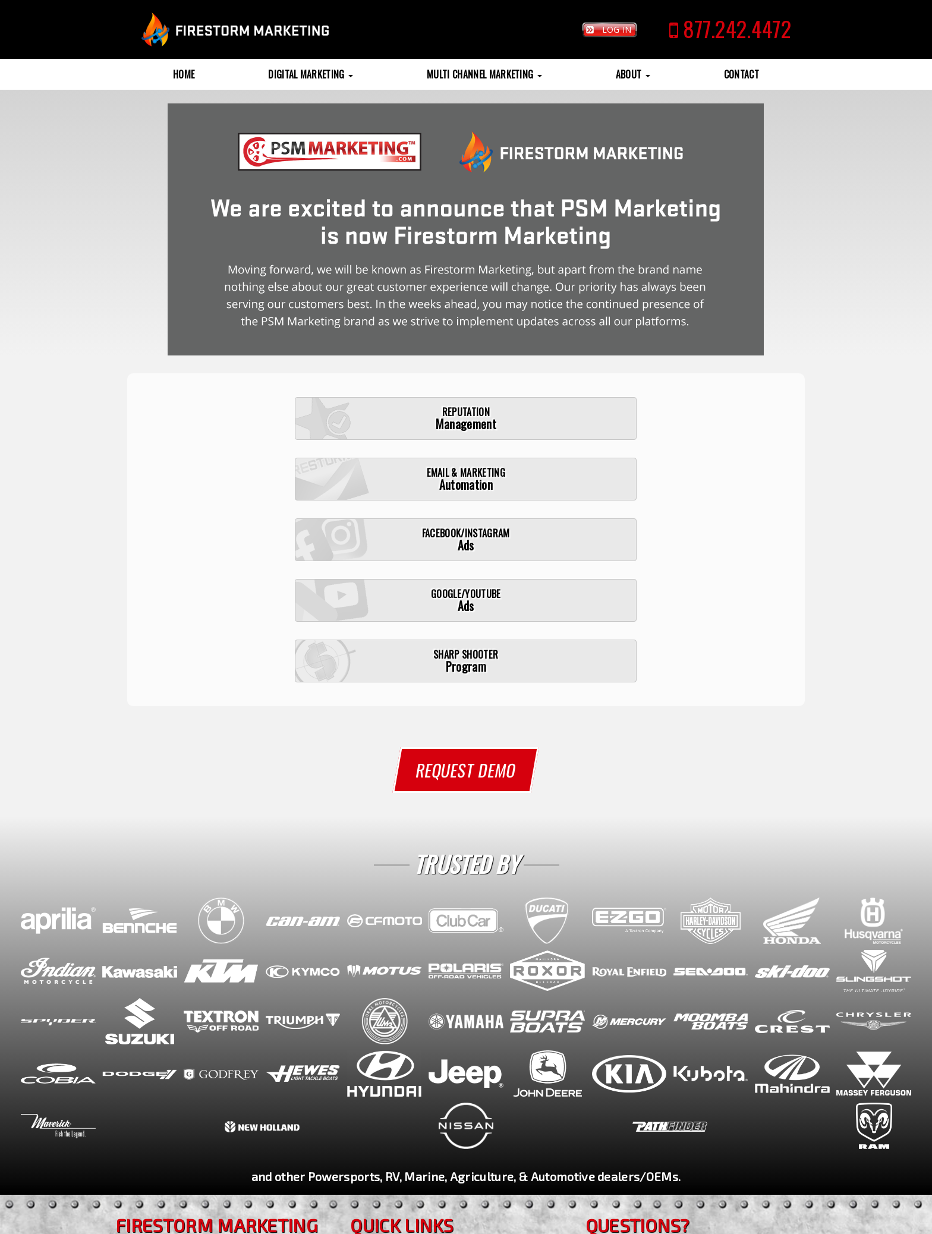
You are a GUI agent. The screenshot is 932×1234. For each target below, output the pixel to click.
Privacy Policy (448, 1222)
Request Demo (466, 601)
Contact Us (611, 1120)
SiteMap (406, 1222)
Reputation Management (418, 1077)
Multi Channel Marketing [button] (484, 74)
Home (183, 74)
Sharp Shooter (394, 1095)
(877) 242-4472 (169, 1075)
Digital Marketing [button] (310, 74)
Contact (741, 74)
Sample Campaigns (404, 1113)
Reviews (379, 1132)
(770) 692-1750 (167, 1089)
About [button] (633, 74)
